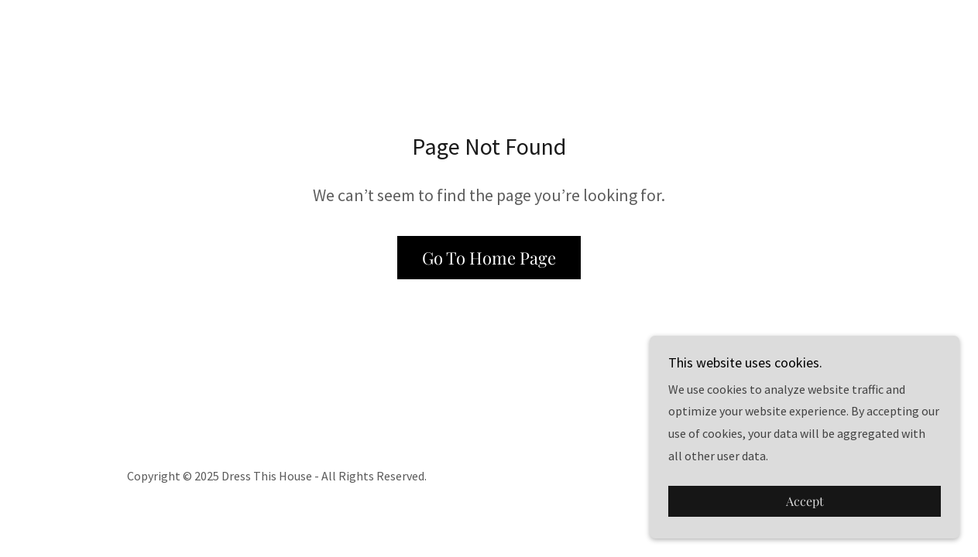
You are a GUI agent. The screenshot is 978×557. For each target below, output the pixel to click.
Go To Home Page (489, 257)
